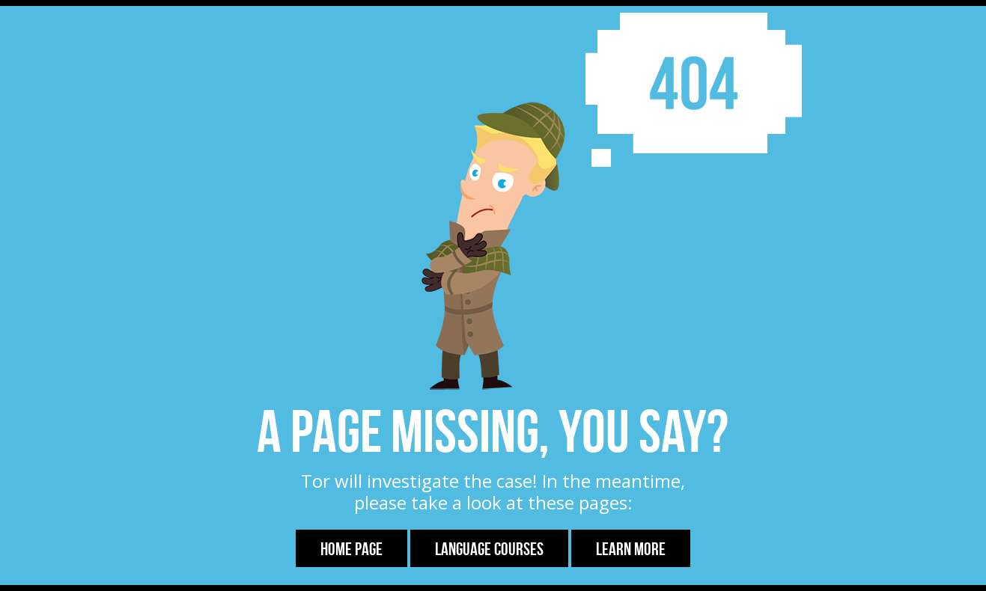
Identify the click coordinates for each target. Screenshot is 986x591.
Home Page (351, 549)
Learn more (631, 549)
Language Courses (489, 549)
